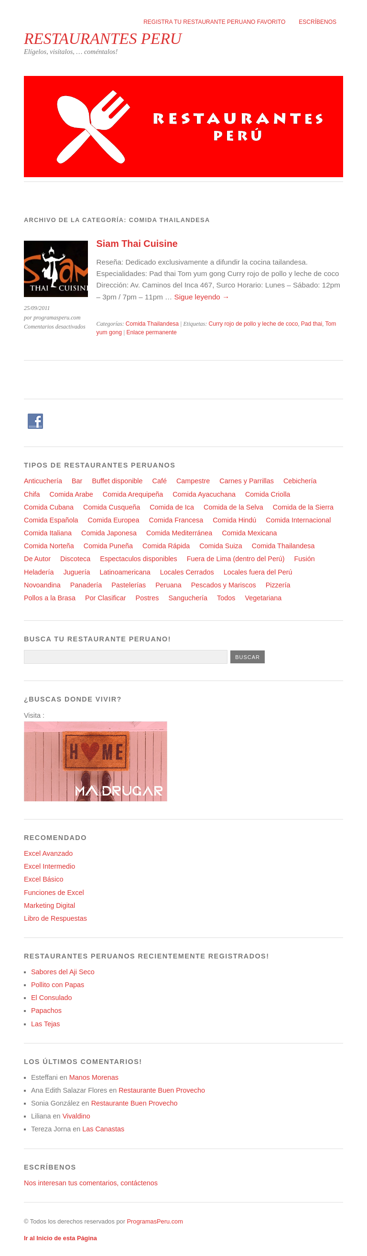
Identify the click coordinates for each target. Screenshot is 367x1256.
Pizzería (278, 585)
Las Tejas (45, 1024)
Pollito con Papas (57, 985)
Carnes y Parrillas (246, 481)
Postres (147, 598)
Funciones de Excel (54, 892)
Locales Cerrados (187, 572)
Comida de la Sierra (303, 507)
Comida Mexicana (249, 533)
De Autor (37, 559)
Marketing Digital (49, 905)
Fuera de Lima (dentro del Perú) (236, 559)
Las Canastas (103, 1129)
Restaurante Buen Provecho (162, 1090)
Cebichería (300, 481)
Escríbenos (317, 22)
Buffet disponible (117, 481)
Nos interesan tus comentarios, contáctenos (91, 1183)
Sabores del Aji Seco (63, 972)
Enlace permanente (151, 332)
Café (159, 481)
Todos (226, 598)
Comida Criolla (267, 494)
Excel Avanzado (48, 853)
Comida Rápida (166, 546)
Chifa (32, 494)
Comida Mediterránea (179, 533)
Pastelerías (128, 585)
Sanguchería (187, 598)
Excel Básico (43, 879)
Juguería (76, 572)
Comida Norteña (49, 546)
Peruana (168, 585)
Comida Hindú (234, 520)
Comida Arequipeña (133, 494)
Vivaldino (76, 1116)
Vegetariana (263, 598)
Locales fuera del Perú (258, 572)
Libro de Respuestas (55, 918)
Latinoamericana (124, 572)
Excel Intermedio (49, 866)
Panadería (86, 585)
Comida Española (51, 520)
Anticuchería (43, 481)
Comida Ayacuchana (204, 494)
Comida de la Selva (233, 507)
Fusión (304, 559)
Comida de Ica (172, 507)
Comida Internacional (298, 520)
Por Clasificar (105, 598)
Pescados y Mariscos (223, 585)
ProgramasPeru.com (155, 1221)
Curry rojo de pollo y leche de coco (253, 323)
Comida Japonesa (109, 533)
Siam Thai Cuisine (137, 243)
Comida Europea (114, 520)
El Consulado (51, 997)
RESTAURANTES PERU (103, 38)
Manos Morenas (94, 1077)
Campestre (193, 481)
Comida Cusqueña (111, 507)
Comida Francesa (176, 520)
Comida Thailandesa (152, 323)
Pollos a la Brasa (50, 598)
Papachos (46, 1010)
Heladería (39, 572)
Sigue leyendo (202, 297)
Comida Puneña (108, 546)
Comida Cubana (49, 507)
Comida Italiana (48, 533)
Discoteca (75, 559)
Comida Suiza (220, 546)
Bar (77, 481)
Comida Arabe (71, 494)
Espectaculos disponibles (138, 559)
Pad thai (312, 323)
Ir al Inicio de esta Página (60, 1238)
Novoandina (42, 585)
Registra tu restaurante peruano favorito (214, 22)
